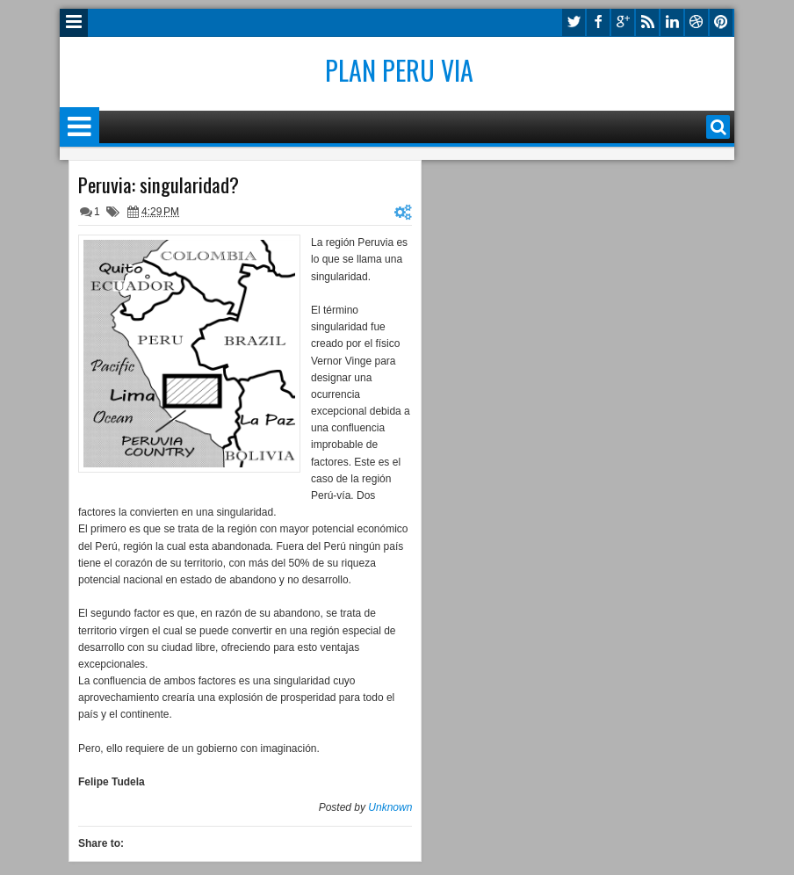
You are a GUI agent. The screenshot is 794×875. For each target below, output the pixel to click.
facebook (598, 22)
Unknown (390, 807)
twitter (573, 22)
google (622, 22)
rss (647, 22)
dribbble (696, 22)
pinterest (721, 22)
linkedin (671, 22)
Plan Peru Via (399, 70)
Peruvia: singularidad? (158, 184)
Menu (74, 23)
